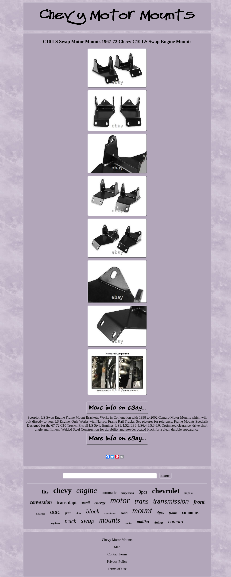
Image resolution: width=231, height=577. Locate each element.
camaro (175, 521)
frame (173, 513)
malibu (143, 522)
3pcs (143, 492)
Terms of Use (117, 569)
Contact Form (117, 554)
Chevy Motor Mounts (117, 540)
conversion (41, 502)
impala (188, 493)
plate (78, 513)
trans (142, 501)
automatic (109, 493)
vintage (158, 522)
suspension (127, 493)
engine (86, 490)
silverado (40, 513)
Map (117, 547)
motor (120, 500)
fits (45, 492)
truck (70, 521)
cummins (190, 512)
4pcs (160, 512)
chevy (62, 490)
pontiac (128, 523)
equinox (55, 523)
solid (124, 513)
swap (88, 520)
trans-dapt (67, 502)
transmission (171, 501)
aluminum (110, 513)
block (92, 511)
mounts (109, 520)
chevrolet (166, 491)
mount (142, 510)
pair (68, 513)
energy (99, 503)
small (85, 503)
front (198, 502)
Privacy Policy (117, 561)
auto (55, 511)
